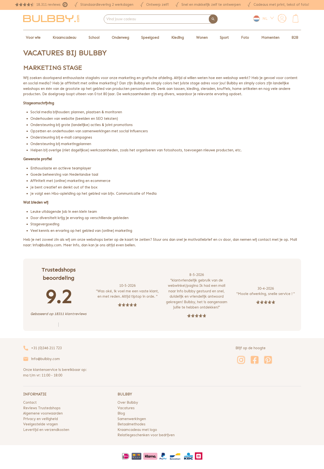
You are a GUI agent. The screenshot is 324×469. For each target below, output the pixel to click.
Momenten (270, 37)
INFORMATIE (34, 394)
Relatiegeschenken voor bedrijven (146, 435)
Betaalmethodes (131, 424)
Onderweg (120, 37)
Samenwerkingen (131, 419)
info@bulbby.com (45, 359)
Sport (224, 37)
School (94, 37)
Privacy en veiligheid (40, 419)
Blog (121, 413)
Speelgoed (150, 37)
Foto (245, 37)
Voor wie (33, 37)
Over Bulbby (127, 402)
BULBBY (124, 394)
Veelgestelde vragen (40, 424)
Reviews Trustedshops (42, 408)
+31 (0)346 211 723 (46, 348)
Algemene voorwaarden (43, 413)
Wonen (202, 37)
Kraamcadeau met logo (137, 430)
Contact (30, 402)
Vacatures (126, 408)
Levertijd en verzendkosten (46, 430)
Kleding (177, 37)
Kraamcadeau (64, 37)
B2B (294, 37)
